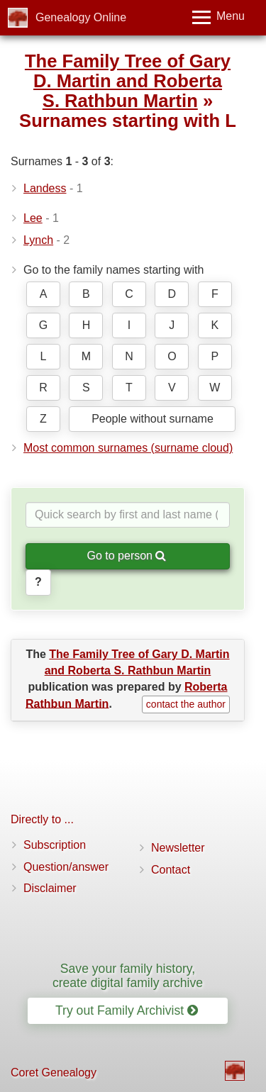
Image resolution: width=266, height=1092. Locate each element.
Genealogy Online (80, 17)
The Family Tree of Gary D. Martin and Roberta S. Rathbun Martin (128, 81)
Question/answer (66, 867)
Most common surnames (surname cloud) (128, 448)
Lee (33, 218)
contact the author (186, 704)
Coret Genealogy (53, 1072)
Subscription (54, 845)
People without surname (153, 419)
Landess (45, 188)
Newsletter (178, 848)
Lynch (38, 240)
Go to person (127, 556)
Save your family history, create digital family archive (127, 975)
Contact (170, 870)
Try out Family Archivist (126, 1010)
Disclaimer (50, 888)
